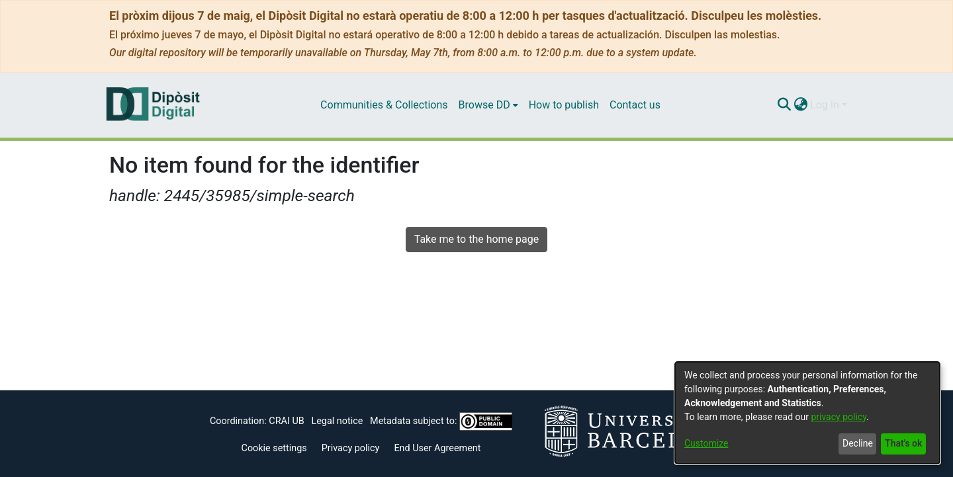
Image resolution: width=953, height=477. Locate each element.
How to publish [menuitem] (564, 105)
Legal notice (337, 421)
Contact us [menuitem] (635, 105)
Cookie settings (274, 448)
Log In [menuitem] (824, 105)
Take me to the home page (476, 239)
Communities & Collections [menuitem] (383, 105)
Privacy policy (351, 448)
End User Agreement (437, 448)
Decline (857, 443)
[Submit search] (784, 105)
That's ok (903, 443)
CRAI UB (286, 421)
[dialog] (807, 413)
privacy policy (838, 417)
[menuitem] (488, 105)
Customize (706, 443)
